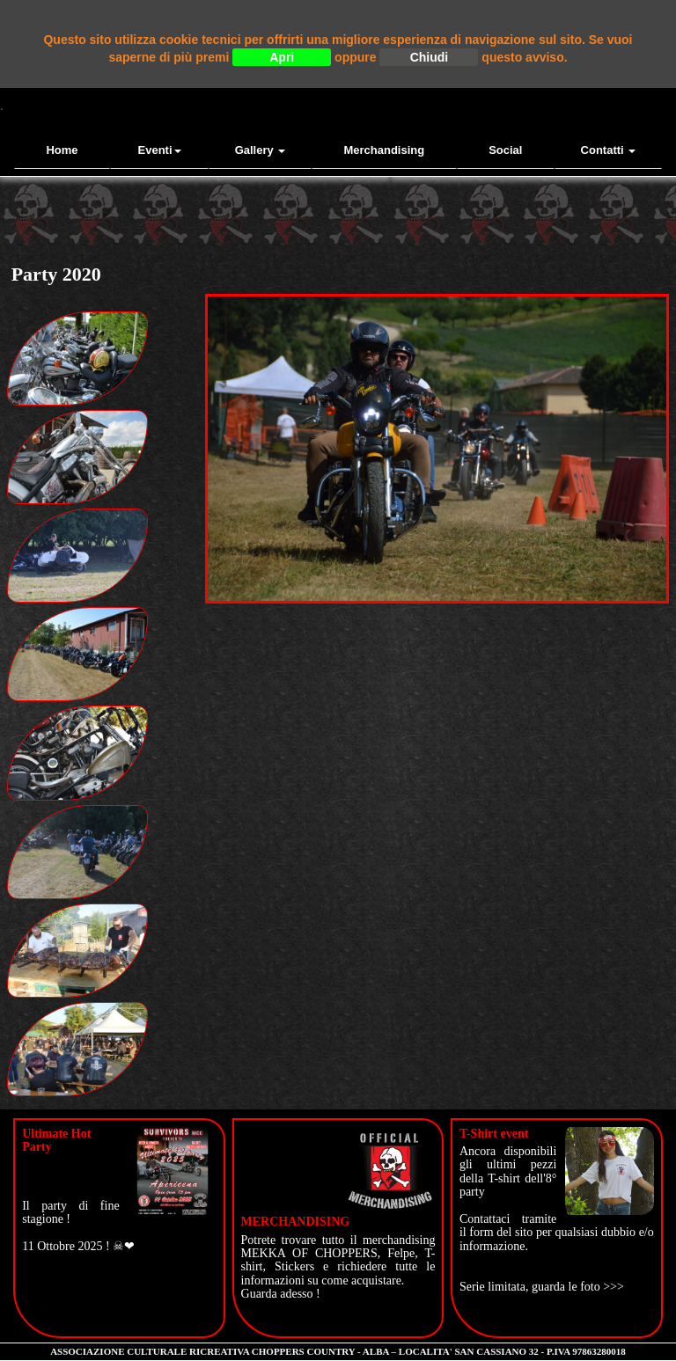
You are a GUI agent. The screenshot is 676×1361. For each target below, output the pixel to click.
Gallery (260, 150)
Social (505, 150)
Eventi (159, 150)
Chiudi (429, 57)
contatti (608, 150)
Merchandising (383, 150)
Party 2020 (56, 274)
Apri (281, 57)
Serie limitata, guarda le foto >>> (541, 1286)
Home (61, 150)
